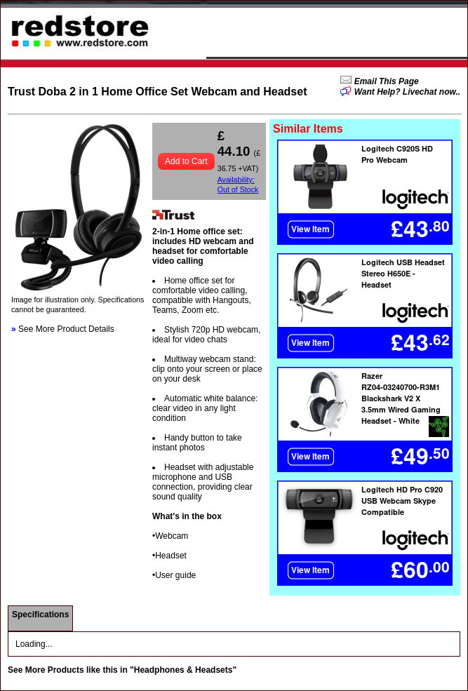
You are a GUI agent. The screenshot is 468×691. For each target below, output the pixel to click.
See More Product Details (62, 329)
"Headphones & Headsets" (183, 670)
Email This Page (385, 81)
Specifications (40, 614)
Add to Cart (186, 161)
